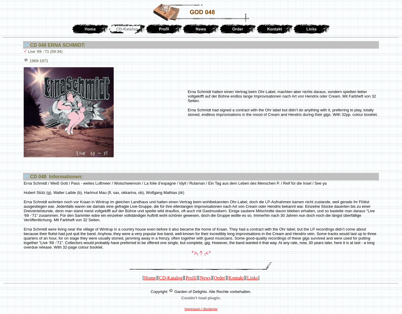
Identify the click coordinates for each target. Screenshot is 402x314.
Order (219, 277)
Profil (191, 277)
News (205, 277)
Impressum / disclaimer (201, 309)
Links (252, 277)
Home (150, 277)
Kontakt (236, 277)
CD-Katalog (170, 277)
